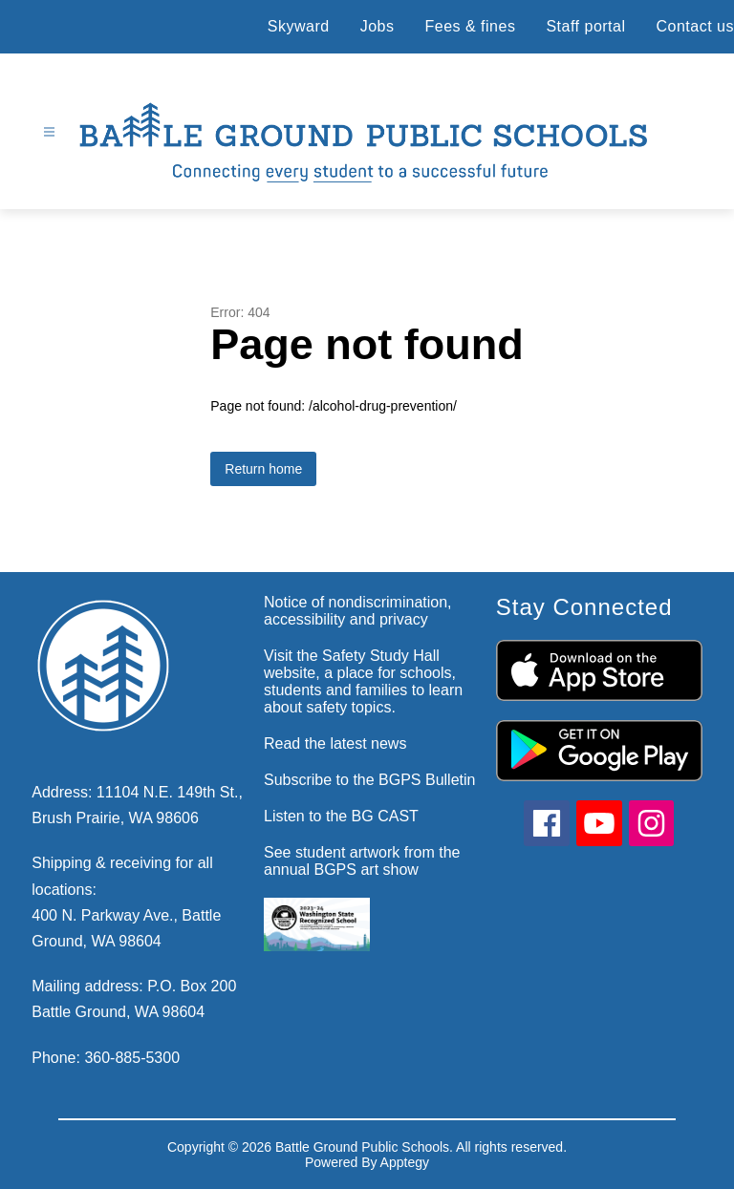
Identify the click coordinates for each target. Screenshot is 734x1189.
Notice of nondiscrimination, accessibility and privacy (358, 610)
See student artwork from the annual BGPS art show (362, 861)
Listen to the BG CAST (341, 816)
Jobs (377, 26)
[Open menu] (49, 132)
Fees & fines (469, 26)
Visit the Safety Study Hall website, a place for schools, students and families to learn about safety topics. (363, 681)
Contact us (695, 26)
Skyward (299, 26)
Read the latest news (335, 743)
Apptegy (404, 1162)
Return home (263, 469)
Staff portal (585, 26)
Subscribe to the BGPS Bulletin (369, 780)
